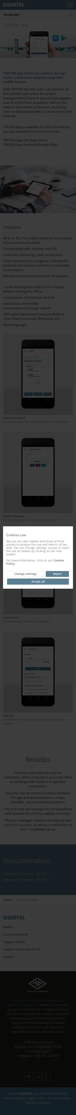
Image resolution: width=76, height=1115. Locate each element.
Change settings (25, 574)
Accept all (38, 581)
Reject (57, 574)
